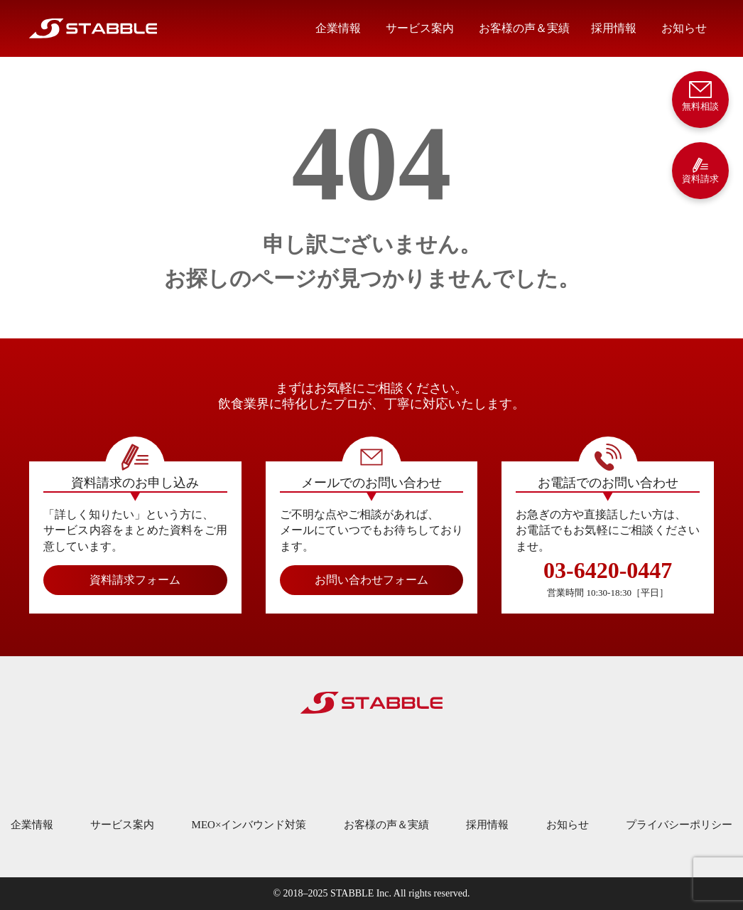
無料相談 (700, 95)
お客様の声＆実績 (524, 28)
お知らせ (684, 28)
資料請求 (700, 170)
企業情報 (338, 28)
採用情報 (613, 28)
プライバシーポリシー (679, 824)
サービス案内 (420, 28)
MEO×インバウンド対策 (249, 824)
